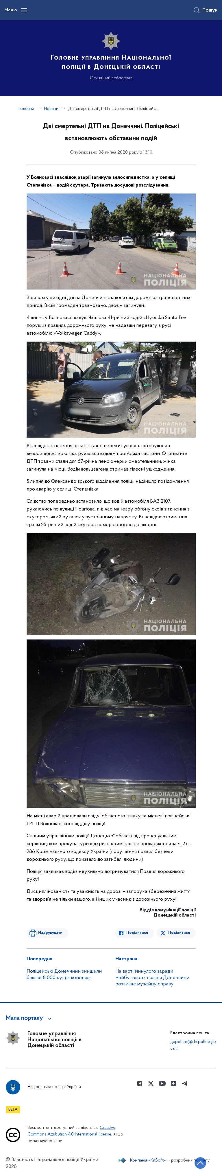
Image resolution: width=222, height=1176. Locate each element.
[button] (29, 1018)
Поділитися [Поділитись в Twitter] (179, 933)
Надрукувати (50, 933)
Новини (51, 108)
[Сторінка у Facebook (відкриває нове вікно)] (139, 1083)
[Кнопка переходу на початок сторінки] (200, 1163)
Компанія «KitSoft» (148, 1160)
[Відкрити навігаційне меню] (24, 10)
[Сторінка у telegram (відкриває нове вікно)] (184, 1083)
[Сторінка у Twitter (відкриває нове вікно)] (150, 1083)
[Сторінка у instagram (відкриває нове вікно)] (173, 1083)
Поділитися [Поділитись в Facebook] (137, 933)
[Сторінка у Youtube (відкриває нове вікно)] (162, 1083)
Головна (26, 108)
